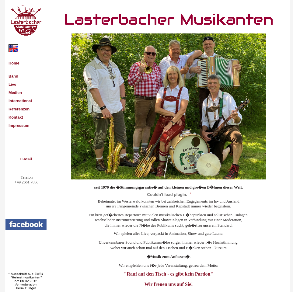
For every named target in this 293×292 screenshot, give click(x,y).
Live (12, 84)
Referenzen (19, 109)
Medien (15, 92)
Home (14, 63)
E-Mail (26, 159)
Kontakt (16, 117)
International (20, 101)
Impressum (19, 125)
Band (13, 76)
